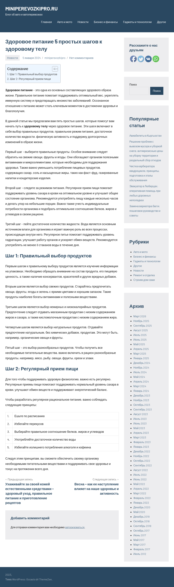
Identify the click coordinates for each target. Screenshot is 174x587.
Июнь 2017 (139, 535)
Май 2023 (139, 428)
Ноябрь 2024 (141, 367)
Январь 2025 (141, 358)
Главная (46, 21)
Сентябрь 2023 (142, 409)
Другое (161, 21)
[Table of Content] (55, 69)
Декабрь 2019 (141, 516)
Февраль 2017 (141, 549)
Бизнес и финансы (106, 21)
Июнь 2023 (140, 423)
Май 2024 (139, 376)
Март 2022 (139, 493)
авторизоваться (74, 527)
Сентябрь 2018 (142, 525)
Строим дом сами (144, 279)
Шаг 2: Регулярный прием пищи (30, 78)
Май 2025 (139, 344)
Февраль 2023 (142, 442)
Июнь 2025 (140, 339)
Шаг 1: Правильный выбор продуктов (33, 74)
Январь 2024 (141, 390)
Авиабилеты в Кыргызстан (145, 135)
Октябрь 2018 (141, 521)
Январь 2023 (141, 446)
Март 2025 (139, 353)
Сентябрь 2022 (142, 465)
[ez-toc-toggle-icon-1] (53, 69)
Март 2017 (139, 544)
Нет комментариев (81, 57)
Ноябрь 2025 (141, 320)
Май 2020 (139, 511)
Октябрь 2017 (141, 530)
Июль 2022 (140, 474)
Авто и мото (64, 21)
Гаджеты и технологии (137, 21)
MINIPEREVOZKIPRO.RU (32, 8)
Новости (83, 21)
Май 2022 (139, 484)
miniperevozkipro (54, 57)
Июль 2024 (140, 372)
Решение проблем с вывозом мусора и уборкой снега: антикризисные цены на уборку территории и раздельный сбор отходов (146, 151)
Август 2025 (140, 330)
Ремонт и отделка (144, 275)
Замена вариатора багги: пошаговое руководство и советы (144, 210)
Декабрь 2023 (141, 395)
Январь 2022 (141, 502)
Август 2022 (140, 470)
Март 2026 (139, 316)
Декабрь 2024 (141, 362)
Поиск (133, 84)
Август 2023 (140, 414)
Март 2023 (139, 437)
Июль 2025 (140, 334)
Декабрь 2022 (141, 451)
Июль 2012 (139, 553)
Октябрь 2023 (141, 404)
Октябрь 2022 (141, 460)
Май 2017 (138, 539)
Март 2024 (139, 386)
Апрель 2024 (141, 381)
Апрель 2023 (141, 432)
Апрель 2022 (141, 488)
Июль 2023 (140, 418)
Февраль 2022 (142, 497)
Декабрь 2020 (141, 507)
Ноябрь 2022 (141, 456)
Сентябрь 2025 (142, 325)
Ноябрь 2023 (141, 400)
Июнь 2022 (140, 479)
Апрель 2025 (141, 348)
